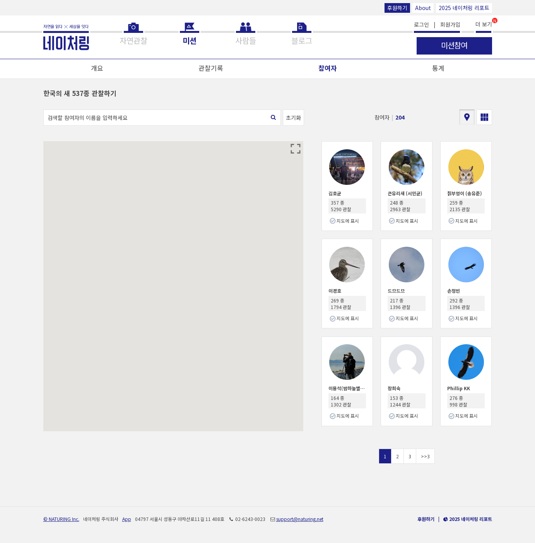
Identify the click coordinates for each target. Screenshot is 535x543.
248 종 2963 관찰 (400, 205)
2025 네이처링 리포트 (464, 8)
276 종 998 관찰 (458, 401)
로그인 (421, 24)
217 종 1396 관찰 (400, 303)
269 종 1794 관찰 (341, 303)
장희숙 (394, 388)
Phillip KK (458, 388)
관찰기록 (210, 68)
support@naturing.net (299, 519)
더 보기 (483, 23)
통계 (438, 68)
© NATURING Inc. (61, 519)
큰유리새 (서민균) (405, 193)
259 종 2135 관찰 (460, 205)
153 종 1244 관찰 (400, 401)
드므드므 (396, 290)
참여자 (327, 68)
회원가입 (450, 24)
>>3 (425, 456)
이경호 (334, 290)
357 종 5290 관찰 (341, 205)
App (126, 519)
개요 (97, 68)
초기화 (293, 117)
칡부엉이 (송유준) (464, 193)
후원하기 (397, 8)
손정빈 (453, 290)
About (423, 8)
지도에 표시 (348, 220)
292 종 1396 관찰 (460, 303)
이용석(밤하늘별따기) (349, 388)
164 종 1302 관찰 (341, 401)
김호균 (334, 193)
